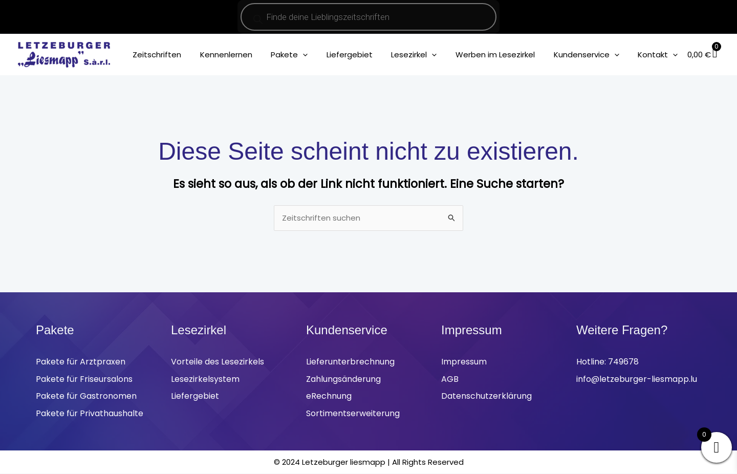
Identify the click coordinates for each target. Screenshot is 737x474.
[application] (322, 54)
